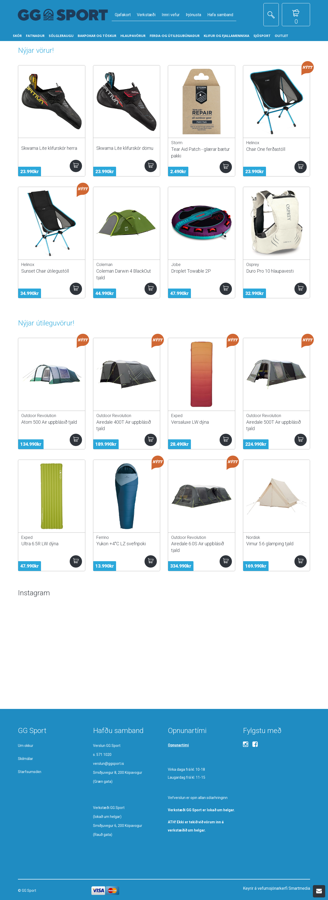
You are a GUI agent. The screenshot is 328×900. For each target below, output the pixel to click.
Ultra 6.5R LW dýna (39, 543)
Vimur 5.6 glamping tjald (269, 543)
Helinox (252, 142)
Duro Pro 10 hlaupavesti (270, 271)
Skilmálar (25, 759)
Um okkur (25, 746)
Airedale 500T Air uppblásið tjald (273, 425)
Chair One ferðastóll (265, 149)
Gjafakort (123, 14)
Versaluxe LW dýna (190, 422)
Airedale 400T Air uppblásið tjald (123, 425)
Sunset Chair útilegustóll (45, 271)
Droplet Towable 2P (191, 271)
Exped (176, 415)
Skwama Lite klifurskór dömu (124, 148)
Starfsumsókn (29, 772)
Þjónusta (193, 14)
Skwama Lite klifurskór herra (49, 148)
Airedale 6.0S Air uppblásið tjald (197, 547)
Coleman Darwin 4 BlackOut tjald (123, 274)
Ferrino (102, 537)
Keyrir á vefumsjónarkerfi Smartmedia (276, 888)
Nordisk (253, 537)
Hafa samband (220, 14)
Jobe (176, 264)
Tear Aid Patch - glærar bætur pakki (200, 152)
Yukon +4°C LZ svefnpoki (121, 543)
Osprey (252, 264)
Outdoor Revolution (38, 415)
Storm (176, 142)
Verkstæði (146, 14)
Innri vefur (171, 14)
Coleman (104, 264)
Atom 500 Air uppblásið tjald (49, 422)
